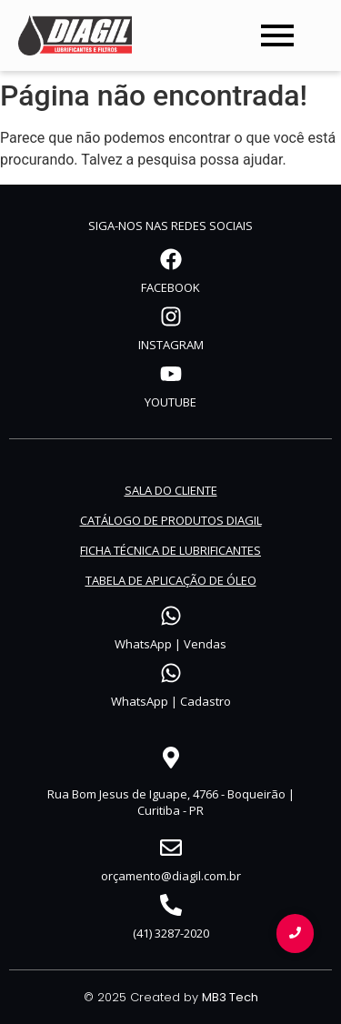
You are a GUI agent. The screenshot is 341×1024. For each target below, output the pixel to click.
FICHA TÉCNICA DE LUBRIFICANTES (170, 550)
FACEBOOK (170, 287)
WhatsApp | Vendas (170, 644)
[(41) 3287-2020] (171, 906)
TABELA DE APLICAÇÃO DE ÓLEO (170, 580)
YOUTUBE (170, 402)
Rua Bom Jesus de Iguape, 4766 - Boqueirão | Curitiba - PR (171, 802)
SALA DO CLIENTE (171, 490)
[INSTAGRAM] (171, 318)
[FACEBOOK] (171, 261)
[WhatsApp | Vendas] (171, 617)
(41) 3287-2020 (171, 933)
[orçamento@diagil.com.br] (171, 849)
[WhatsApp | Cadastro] (171, 675)
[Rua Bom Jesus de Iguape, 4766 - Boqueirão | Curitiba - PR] (171, 759)
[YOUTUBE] (171, 375)
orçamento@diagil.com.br (171, 876)
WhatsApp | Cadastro (171, 701)
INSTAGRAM (171, 344)
